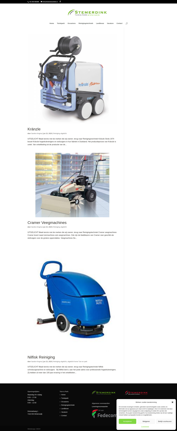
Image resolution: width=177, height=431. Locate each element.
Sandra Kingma (36, 133)
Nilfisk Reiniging (41, 357)
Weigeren (146, 421)
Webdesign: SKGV (34, 429)
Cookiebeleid (145, 426)
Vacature (110, 23)
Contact (119, 23)
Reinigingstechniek (86, 23)
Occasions (72, 23)
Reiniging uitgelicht (60, 133)
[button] (172, 402)
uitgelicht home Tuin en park (77, 361)
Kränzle (34, 129)
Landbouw (100, 23)
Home (52, 23)
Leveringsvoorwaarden (100, 406)
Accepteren (127, 421)
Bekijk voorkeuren (165, 421)
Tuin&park (61, 23)
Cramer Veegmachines (47, 222)
